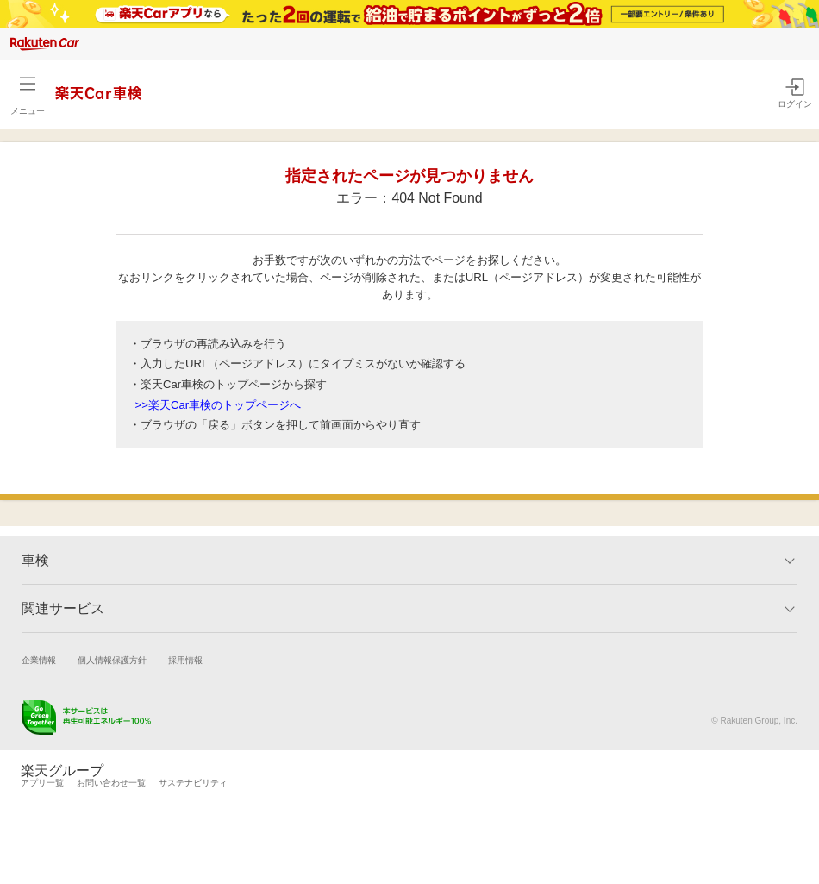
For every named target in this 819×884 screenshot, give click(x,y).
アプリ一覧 (42, 782)
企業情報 (39, 660)
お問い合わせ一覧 (111, 782)
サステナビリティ (193, 782)
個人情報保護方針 (112, 660)
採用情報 (185, 660)
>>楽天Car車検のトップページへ (218, 404)
